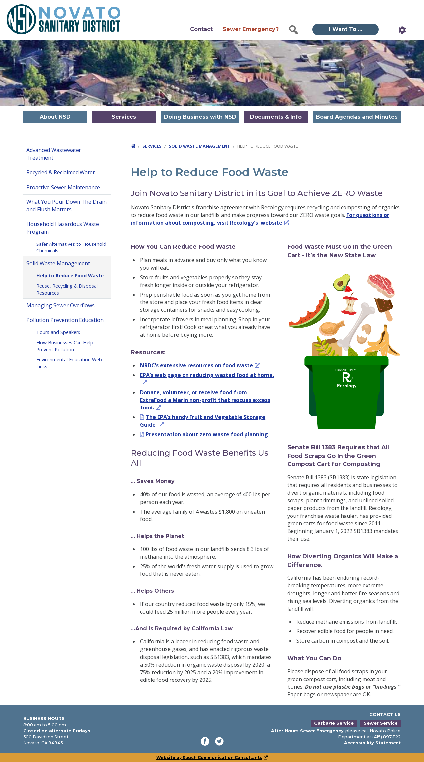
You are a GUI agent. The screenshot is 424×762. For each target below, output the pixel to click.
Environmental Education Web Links (69, 363)
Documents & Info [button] (276, 117)
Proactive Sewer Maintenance (63, 187)
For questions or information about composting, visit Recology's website (260, 218)
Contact (201, 29)
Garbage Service (334, 723)
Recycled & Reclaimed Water (60, 172)
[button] (293, 30)
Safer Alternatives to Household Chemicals (71, 247)
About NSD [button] (55, 117)
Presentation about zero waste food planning (207, 434)
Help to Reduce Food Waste (70, 275)
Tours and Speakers (58, 332)
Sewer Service (381, 723)
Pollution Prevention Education (65, 320)
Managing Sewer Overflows (60, 305)
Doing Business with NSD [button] (200, 117)
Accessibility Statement (372, 742)
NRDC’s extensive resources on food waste (200, 365)
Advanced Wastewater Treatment (53, 153)
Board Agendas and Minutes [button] (357, 117)
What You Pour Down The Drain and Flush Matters (66, 205)
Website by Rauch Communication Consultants (212, 757)
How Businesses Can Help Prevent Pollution (64, 346)
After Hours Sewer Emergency (307, 730)
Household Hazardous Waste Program (62, 227)
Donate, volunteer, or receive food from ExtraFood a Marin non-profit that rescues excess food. (205, 400)
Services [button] (124, 117)
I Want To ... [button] (345, 29)
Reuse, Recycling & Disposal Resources (67, 289)
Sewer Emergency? (251, 29)
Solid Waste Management (58, 263)
